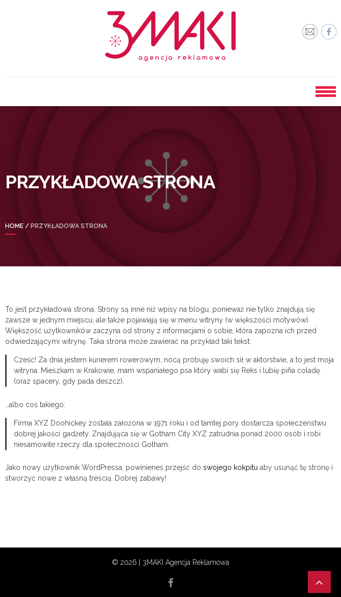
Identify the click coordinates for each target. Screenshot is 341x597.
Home (14, 226)
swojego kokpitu (230, 467)
